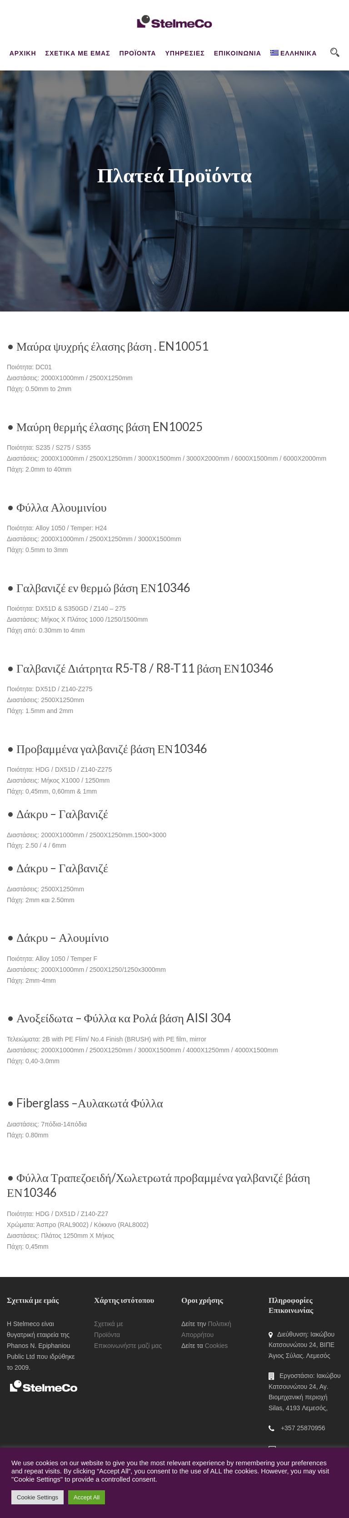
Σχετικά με (108, 1323)
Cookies (216, 1345)
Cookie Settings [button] (37, 1497)
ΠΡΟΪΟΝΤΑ (138, 53)
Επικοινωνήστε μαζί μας (128, 1345)
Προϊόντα (107, 1334)
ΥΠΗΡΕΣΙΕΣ (184, 53)
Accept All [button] (87, 1497)
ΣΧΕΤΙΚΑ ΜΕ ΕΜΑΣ (77, 53)
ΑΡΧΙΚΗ (23, 53)
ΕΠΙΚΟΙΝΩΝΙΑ (237, 53)
